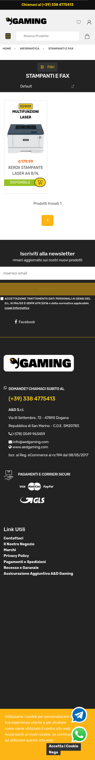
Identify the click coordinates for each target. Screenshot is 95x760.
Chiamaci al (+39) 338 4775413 (48, 5)
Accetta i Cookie (63, 746)
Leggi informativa (17, 308)
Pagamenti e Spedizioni (25, 562)
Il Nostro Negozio (19, 544)
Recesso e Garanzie (21, 567)
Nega (53, 752)
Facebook (25, 322)
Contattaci (13, 538)
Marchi (10, 550)
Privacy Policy (16, 556)
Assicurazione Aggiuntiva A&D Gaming (38, 573)
